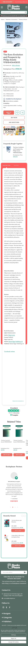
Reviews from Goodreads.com (18, 401)
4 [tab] (17, 507)
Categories (7, 617)
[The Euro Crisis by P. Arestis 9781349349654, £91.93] (6, 431)
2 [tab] (12, 507)
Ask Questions (14, 122)
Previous (22, 516)
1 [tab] (10, 507)
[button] (14, 130)
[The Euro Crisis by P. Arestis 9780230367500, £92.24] (19, 431)
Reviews (16, 165)
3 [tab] (15, 507)
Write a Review (16, 65)
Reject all (13, 638)
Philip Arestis (11, 335)
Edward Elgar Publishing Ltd (15, 341)
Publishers (6, 621)
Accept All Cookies (14, 642)
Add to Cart (18, 530)
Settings (13, 635)
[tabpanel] (6, 443)
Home (2, 19)
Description (6, 165)
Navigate (6, 613)
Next (25, 516)
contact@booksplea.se (9, 598)
